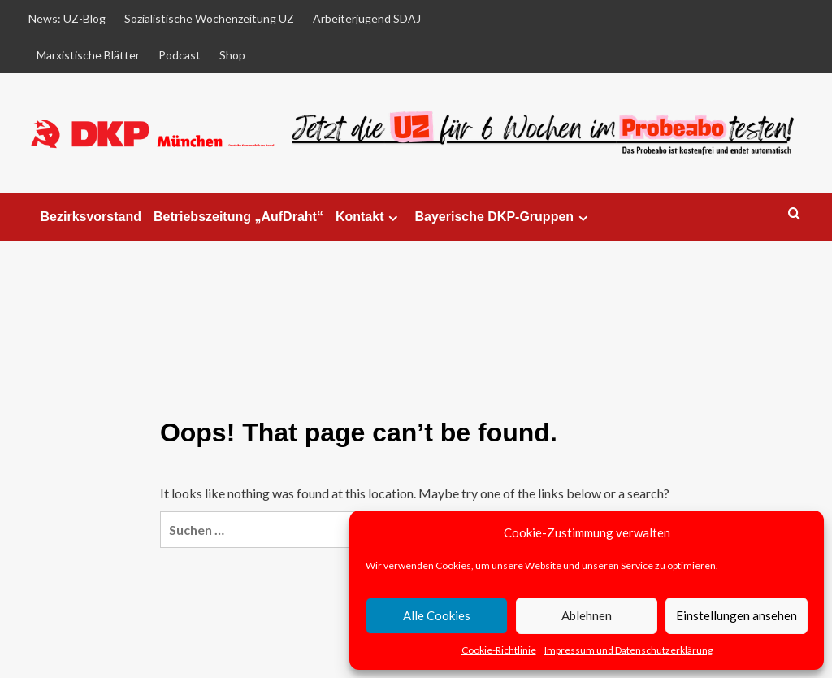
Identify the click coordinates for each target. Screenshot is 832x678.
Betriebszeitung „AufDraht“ (238, 217)
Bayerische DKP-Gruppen (503, 217)
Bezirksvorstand (91, 217)
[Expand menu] (393, 218)
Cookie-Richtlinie (499, 650)
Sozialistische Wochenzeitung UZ (209, 18)
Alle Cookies (436, 615)
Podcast (179, 55)
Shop (232, 55)
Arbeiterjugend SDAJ (367, 18)
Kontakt (369, 217)
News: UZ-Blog (67, 18)
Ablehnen (586, 615)
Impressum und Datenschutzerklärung (628, 650)
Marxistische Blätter (88, 55)
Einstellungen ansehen (736, 615)
